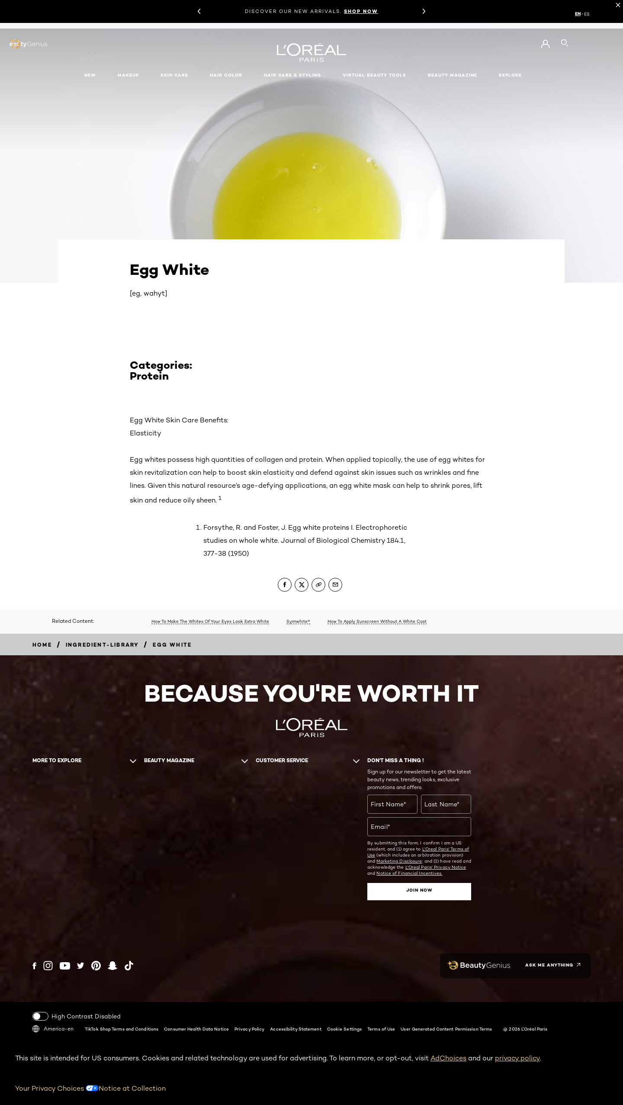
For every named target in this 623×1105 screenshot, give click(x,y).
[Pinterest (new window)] (96, 965)
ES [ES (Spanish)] (587, 13)
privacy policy (517, 1057)
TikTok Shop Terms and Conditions (121, 1028)
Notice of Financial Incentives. (409, 873)
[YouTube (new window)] (65, 965)
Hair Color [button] (226, 75)
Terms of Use (381, 1028)
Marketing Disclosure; (399, 860)
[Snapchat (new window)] (112, 965)
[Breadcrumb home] (42, 644)
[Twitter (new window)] (80, 965)
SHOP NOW (361, 11)
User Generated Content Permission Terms (446, 1028)
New (90, 75)
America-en (53, 1028)
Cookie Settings (344, 1028)
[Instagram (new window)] (48, 965)
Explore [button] (510, 75)
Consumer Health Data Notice (196, 1028)
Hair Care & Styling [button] (292, 75)
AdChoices (448, 1057)
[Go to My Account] (545, 44)
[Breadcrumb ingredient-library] (102, 644)
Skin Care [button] (174, 75)
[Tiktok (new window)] (129, 965)
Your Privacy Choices (57, 1088)
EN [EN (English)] (578, 13)
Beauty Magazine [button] (452, 75)
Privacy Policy (249, 1028)
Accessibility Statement (295, 1028)
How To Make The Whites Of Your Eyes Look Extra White (210, 621)
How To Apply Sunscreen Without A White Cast (377, 621)
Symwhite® (298, 621)
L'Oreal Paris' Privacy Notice (435, 867)
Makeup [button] (128, 75)
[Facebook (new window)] (34, 965)
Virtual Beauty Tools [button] (374, 75)
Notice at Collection (132, 1088)
